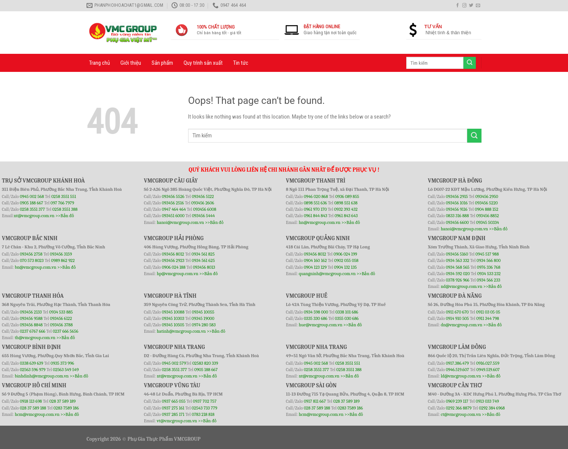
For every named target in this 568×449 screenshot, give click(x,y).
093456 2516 (173, 202)
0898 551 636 (316, 202)
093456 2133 (31, 312)
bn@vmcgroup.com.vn (35, 267)
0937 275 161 (173, 408)
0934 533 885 (61, 312)
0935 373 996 (62, 363)
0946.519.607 (457, 369)
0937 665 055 (174, 401)
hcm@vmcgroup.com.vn (37, 414)
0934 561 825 (203, 254)
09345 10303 (173, 318)
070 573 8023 (32, 260)
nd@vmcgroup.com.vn (462, 286)
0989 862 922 (63, 260)
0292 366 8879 (459, 408)
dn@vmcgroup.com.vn (462, 324)
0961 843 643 (346, 215)
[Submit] (474, 136)
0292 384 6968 (492, 408)
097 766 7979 (62, 202)
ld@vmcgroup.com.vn (461, 376)
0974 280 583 (204, 324)
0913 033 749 (487, 401)
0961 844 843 (315, 215)
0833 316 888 (457, 215)
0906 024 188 (174, 267)
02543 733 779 (204, 408)
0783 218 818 (203, 414)
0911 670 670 (458, 312)
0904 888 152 (486, 209)
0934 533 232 (489, 273)
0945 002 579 (174, 363)
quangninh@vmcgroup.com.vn (327, 273)
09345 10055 (203, 312)
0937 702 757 (205, 401)
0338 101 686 (347, 312)
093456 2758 (31, 254)
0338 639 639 (32, 363)
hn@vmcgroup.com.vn (319, 222)
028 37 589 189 (62, 401)
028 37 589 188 (33, 408)
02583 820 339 (205, 363)
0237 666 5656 (65, 331)
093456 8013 (204, 267)
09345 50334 (487, 222)
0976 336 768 (488, 267)
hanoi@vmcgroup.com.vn (180, 222)
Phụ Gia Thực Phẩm (150, 439)
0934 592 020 (458, 273)
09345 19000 (202, 318)
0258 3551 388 (64, 209)
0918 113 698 (31, 401)
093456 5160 (457, 254)
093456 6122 (61, 318)
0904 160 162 (316, 260)
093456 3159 (61, 254)
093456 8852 (487, 215)
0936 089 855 (347, 196)
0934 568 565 (458, 267)
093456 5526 (173, 196)
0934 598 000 (316, 312)
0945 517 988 (487, 254)
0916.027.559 (488, 363)
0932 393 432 (345, 209)
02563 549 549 (66, 369)
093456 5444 (203, 215)
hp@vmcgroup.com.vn (177, 273)
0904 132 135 (345, 267)
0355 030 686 (346, 318)
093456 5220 (486, 202)
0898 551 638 (346, 202)
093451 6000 (173, 215)
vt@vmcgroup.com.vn (177, 420)
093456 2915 (457, 196)
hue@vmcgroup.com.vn (320, 324)
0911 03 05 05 (488, 312)
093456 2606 (202, 202)
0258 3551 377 (33, 209)
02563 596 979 (33, 369)
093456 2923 (173, 260)
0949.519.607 (488, 369)
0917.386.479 (458, 363)
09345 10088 (173, 312)
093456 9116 (456, 209)
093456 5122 (203, 196)
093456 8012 (173, 254)
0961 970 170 (316, 209)
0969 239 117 (457, 401)
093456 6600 (457, 222)
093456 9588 (31, 318)
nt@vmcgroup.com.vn (34, 215)
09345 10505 (173, 324)
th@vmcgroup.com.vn (35, 337)
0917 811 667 (315, 401)
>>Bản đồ (64, 215)
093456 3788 (61, 324)
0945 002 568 (32, 196)
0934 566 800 (489, 260)
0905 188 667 (32, 202)
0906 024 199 (345, 254)
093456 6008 (204, 209)
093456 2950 (486, 196)
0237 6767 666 (33, 331)
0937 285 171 (173, 414)
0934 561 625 (203, 260)
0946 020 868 (316, 196)
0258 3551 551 (63, 196)
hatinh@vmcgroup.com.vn (181, 331)
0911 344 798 (487, 318)
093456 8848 (31, 324)
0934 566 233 (488, 280)
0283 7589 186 (66, 408)
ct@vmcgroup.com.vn (461, 414)
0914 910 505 (457, 318)
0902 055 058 (346, 260)
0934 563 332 (458, 260)
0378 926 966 (458, 280)
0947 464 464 (174, 209)
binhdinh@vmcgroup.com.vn (41, 376)
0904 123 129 (316, 267)
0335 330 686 (316, 318)
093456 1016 (457, 202)
